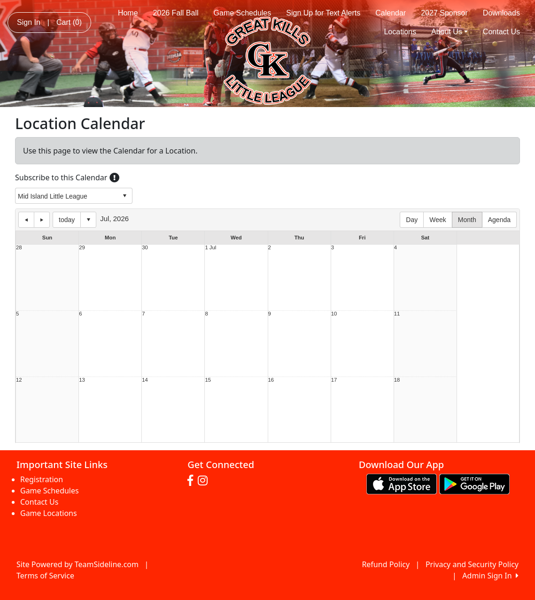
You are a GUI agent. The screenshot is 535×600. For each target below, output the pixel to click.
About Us (449, 32)
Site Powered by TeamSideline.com (77, 564)
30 (145, 247)
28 (19, 247)
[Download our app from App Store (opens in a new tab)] (401, 483)
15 (208, 380)
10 (334, 313)
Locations (400, 32)
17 (334, 380)
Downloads (501, 13)
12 (19, 380)
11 (397, 313)
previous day (26, 220)
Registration (41, 479)
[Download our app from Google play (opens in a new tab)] (474, 483)
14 (145, 380)
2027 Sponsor (444, 13)
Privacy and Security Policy (472, 564)
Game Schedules (242, 13)
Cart (69, 22)
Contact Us (501, 32)
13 (82, 380)
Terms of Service (45, 575)
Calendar (390, 13)
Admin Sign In (490, 575)
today (67, 219)
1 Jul (210, 247)
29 (82, 247)
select (124, 195)
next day (42, 220)
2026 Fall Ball (176, 13)
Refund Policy (386, 564)
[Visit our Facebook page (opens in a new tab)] (192, 481)
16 (271, 380)
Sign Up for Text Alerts (323, 13)
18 (397, 380)
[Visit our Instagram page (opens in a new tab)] (205, 481)
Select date (88, 220)
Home (128, 13)
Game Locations (48, 513)
